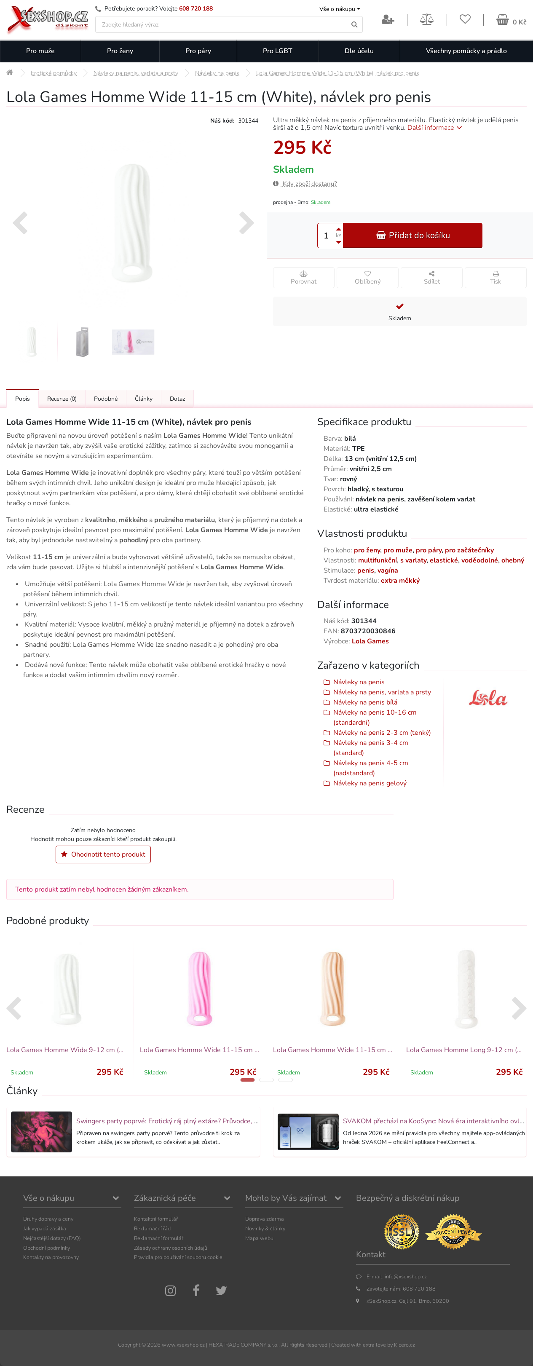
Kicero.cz (404, 1344)
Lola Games (370, 641)
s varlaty (413, 560)
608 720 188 (196, 9)
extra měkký (400, 580)
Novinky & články (265, 1228)
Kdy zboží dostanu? (305, 183)
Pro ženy (120, 51)
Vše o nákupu (337, 9)
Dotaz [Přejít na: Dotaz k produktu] (177, 399)
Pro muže (40, 51)
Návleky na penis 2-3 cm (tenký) (382, 732)
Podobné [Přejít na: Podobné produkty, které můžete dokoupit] (106, 399)
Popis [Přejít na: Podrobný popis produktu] (22, 399)
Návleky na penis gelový (370, 783)
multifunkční (377, 560)
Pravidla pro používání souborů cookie (178, 1257)
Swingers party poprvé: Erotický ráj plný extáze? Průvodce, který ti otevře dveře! (197, 1121)
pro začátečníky (469, 550)
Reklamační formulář (158, 1238)
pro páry (429, 550)
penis (365, 570)
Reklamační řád (152, 1228)
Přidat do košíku (413, 235)
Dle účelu (359, 51)
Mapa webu (259, 1238)
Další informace (436, 127)
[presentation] (19, 224)
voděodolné (479, 560)
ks (339, 235)
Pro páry (198, 51)
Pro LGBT (277, 51)
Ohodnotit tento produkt (103, 854)
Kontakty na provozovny (51, 1257)
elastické (444, 560)
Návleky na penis (359, 682)
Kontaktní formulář (156, 1218)
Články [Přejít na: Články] (144, 399)
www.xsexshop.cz (183, 1344)
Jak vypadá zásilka (44, 1228)
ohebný (512, 560)
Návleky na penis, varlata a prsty (382, 692)
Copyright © (132, 1344)
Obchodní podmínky (46, 1247)
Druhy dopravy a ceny (48, 1218)
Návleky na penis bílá (365, 702)
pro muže (397, 550)
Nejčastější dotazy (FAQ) (52, 1238)
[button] (247, 1080)
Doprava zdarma (264, 1218)
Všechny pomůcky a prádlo (466, 51)
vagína (388, 570)
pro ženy (367, 550)
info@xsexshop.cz (406, 1276)
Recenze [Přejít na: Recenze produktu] (62, 399)
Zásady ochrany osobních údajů (170, 1247)
